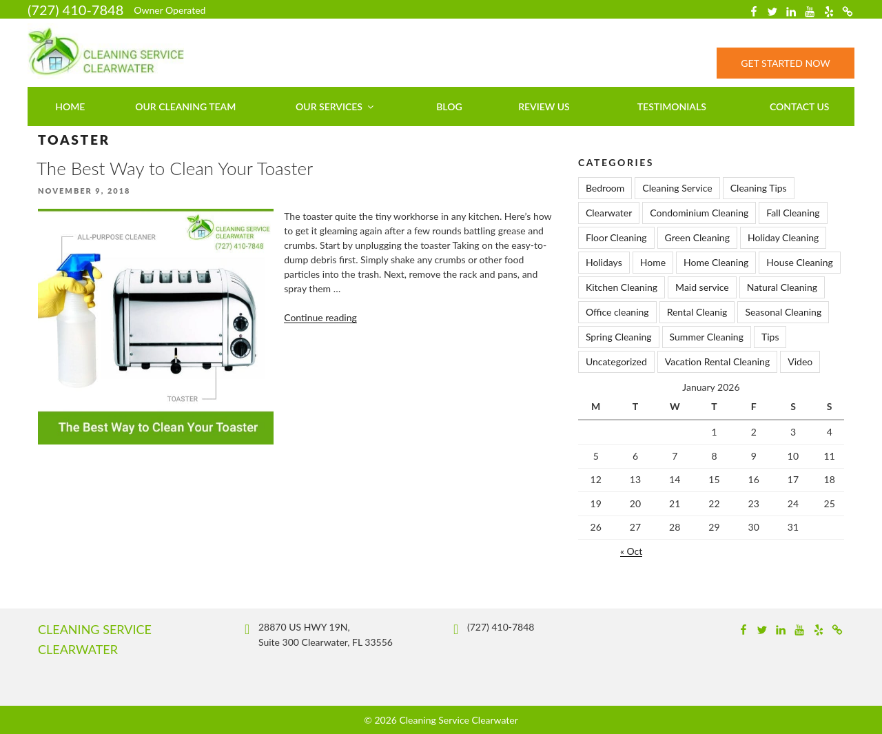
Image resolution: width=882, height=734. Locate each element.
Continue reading (320, 317)
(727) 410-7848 (75, 9)
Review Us (544, 106)
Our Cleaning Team (185, 106)
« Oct (631, 551)
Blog (449, 106)
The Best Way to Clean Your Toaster (175, 168)
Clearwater (609, 212)
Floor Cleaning (616, 237)
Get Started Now (785, 63)
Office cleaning (617, 312)
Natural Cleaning (782, 287)
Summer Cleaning (706, 337)
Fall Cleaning (792, 212)
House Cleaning (799, 262)
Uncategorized (616, 361)
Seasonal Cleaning (783, 312)
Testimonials (671, 106)
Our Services (336, 106)
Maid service (702, 287)
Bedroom (605, 188)
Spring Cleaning (619, 337)
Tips (770, 337)
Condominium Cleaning (699, 212)
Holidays (604, 262)
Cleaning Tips (758, 188)
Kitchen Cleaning (621, 287)
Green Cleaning (697, 237)
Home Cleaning (716, 262)
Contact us (800, 106)
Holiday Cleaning (783, 237)
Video (800, 361)
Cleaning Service (677, 188)
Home (70, 106)
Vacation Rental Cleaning (717, 361)
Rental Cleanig (697, 312)
